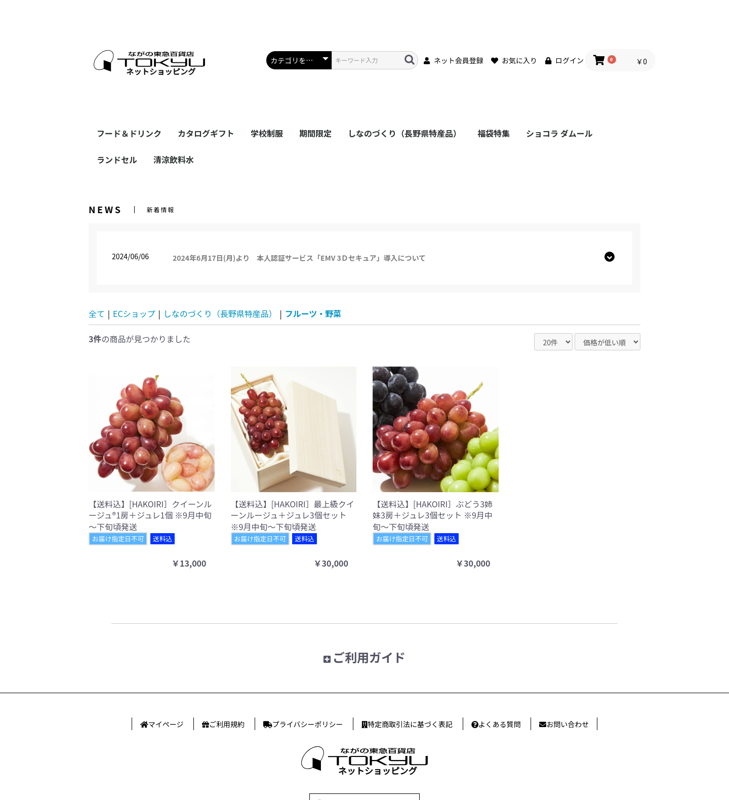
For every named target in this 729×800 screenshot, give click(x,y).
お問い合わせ (567, 724)
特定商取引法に (410, 724)
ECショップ (134, 313)
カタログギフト (206, 133)
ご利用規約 (227, 724)
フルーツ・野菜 (313, 313)
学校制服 (267, 133)
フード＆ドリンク (129, 133)
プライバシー (307, 724)
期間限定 (315, 133)
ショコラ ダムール (559, 133)
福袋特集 (493, 133)
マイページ (166, 724)
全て (97, 313)
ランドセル (117, 159)
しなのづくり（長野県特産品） (404, 133)
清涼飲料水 (173, 159)
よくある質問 (499, 724)
